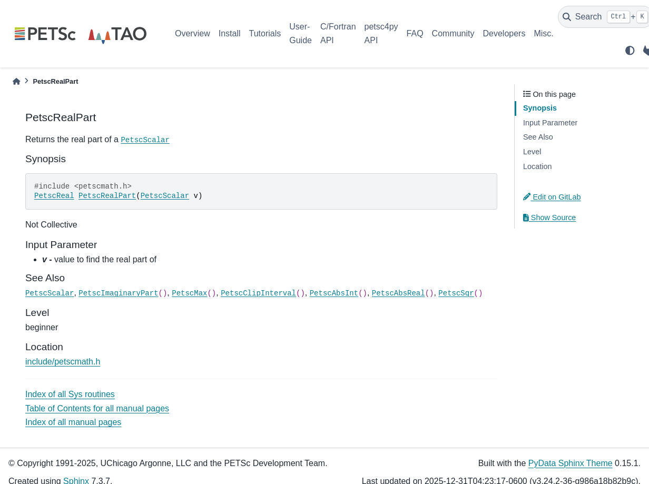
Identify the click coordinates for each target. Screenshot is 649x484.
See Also (538, 137)
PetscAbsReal (398, 293)
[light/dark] (630, 51)
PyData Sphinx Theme (570, 463)
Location (537, 166)
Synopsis (540, 108)
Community (453, 33)
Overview (192, 33)
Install (230, 33)
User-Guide (300, 33)
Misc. (543, 33)
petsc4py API (381, 33)
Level (532, 151)
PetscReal (54, 196)
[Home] (16, 81)
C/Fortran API (338, 33)
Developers (504, 33)
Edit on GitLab (552, 197)
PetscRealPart (107, 196)
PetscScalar (145, 140)
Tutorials (265, 33)
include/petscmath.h (62, 361)
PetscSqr (456, 293)
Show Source (549, 217)
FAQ (415, 33)
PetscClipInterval (258, 293)
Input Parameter (550, 122)
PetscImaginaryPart (118, 293)
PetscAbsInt (334, 293)
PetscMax (189, 293)
